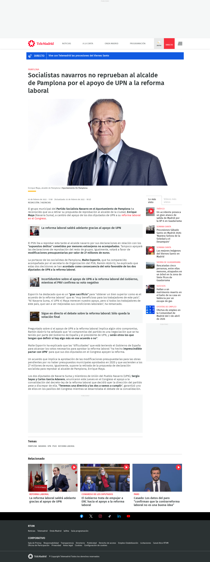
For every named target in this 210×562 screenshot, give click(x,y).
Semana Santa (164, 227)
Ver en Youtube (128, 516)
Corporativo (36, 538)
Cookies (78, 545)
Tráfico (161, 209)
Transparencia (67, 543)
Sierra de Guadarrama (168, 262)
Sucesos (161, 286)
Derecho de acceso (107, 543)
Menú (180, 43)
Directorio (80, 543)
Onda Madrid (111, 43)
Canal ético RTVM (160, 543)
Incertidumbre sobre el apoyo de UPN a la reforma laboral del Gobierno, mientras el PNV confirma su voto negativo (34, 282)
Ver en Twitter (91, 517)
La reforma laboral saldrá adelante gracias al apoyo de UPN (34, 231)
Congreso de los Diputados (97, 494)
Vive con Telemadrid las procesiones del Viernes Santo (79, 56)
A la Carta (88, 43)
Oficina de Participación (38, 545)
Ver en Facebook (81, 517)
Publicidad (92, 543)
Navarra (42, 446)
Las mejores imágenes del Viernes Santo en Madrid (150, 250)
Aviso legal (68, 545)
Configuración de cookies (95, 545)
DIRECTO (39, 56)
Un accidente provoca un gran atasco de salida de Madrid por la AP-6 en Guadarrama (150, 212)
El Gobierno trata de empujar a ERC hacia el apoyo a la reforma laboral (105, 478)
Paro (136, 494)
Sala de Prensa (34, 543)
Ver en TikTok (109, 517)
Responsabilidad (51, 543)
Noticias (66, 43)
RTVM (31, 526)
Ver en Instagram (100, 516)
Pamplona (33, 69)
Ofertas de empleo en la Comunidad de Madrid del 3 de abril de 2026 (150, 310)
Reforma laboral (66, 446)
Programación (137, 43)
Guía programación (79, 531)
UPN (49, 446)
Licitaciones (145, 543)
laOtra (66, 531)
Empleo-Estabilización (128, 543)
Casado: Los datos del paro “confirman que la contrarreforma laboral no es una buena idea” (157, 478)
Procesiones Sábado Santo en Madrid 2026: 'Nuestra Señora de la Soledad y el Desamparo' (150, 229)
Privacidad (56, 545)
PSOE (54, 446)
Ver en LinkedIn (119, 516)
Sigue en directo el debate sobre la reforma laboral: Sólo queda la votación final (34, 316)
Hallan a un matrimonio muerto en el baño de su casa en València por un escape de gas (150, 289)
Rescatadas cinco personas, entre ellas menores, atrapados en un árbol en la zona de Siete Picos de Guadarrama (150, 265)
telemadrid (37, 556)
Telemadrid (42, 531)
